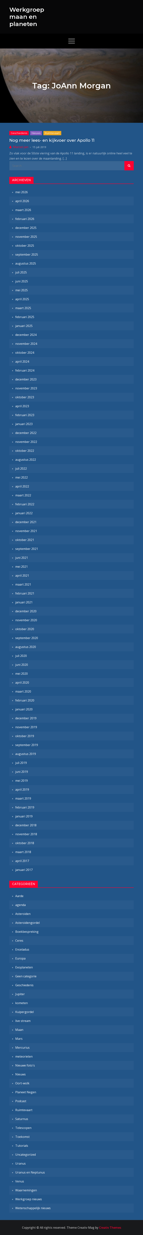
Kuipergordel (24, 1012)
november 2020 (26, 620)
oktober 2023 (24, 397)
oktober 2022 (24, 451)
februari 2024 (24, 370)
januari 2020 (24, 709)
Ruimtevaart (52, 133)
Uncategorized (25, 1155)
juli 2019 (21, 763)
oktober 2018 (24, 843)
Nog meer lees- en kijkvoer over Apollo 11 (51, 140)
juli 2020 (21, 656)
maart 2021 (23, 584)
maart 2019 (23, 798)
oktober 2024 (24, 353)
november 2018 (26, 834)
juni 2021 (21, 558)
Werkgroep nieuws (28, 1199)
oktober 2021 (24, 540)
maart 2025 (23, 308)
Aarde (19, 896)
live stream (23, 1021)
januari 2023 (24, 424)
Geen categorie (25, 976)
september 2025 (26, 254)
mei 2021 (21, 567)
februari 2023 (24, 415)
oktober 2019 (24, 736)
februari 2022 (24, 504)
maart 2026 (23, 210)
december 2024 (25, 335)
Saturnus (21, 1119)
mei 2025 (21, 290)
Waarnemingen (26, 1190)
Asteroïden (23, 914)
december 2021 (25, 522)
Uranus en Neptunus (30, 1172)
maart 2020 (23, 691)
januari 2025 (24, 326)
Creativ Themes (110, 1228)
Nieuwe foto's (25, 1065)
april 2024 (22, 361)
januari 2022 (24, 513)
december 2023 (25, 379)
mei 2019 (21, 781)
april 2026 (22, 201)
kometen (21, 1003)
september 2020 (26, 638)
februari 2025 (24, 317)
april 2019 (22, 789)
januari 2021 (24, 602)
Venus (19, 1181)
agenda (20, 905)
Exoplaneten (24, 967)
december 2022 (25, 433)
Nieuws (36, 133)
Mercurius (22, 1048)
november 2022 (26, 442)
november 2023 (26, 388)
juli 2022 (21, 468)
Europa (20, 958)
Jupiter (20, 994)
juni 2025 (21, 281)
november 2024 (26, 344)
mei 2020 (21, 674)
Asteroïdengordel (27, 923)
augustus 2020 (25, 647)
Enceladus (22, 949)
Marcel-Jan (20, 147)
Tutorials (21, 1146)
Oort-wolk (22, 1083)
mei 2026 (21, 192)
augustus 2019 (25, 754)
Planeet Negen (25, 1092)
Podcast (20, 1101)
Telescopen (23, 1128)
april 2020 (22, 682)
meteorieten (24, 1056)
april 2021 (22, 575)
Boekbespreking (27, 932)
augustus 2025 (25, 263)
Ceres (19, 941)
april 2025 (22, 299)
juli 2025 (21, 272)
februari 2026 (24, 219)
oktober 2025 (24, 246)
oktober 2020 (24, 629)
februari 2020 (24, 700)
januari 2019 (24, 816)
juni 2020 (21, 665)
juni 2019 (21, 772)
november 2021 (26, 531)
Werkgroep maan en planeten (26, 16)
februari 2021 (24, 593)
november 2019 (26, 727)
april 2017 (22, 861)
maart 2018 (23, 852)
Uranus (20, 1163)
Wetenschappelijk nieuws (33, 1208)
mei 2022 (21, 477)
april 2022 (22, 486)
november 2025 (26, 237)
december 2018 (25, 825)
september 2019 (26, 745)
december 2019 (25, 718)
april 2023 (22, 406)
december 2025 (25, 228)
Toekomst (22, 1137)
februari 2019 (24, 807)
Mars (19, 1039)
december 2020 (25, 611)
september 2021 (26, 549)
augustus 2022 (25, 460)
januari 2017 (24, 870)
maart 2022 (23, 495)
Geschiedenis (19, 133)
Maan (19, 1030)
